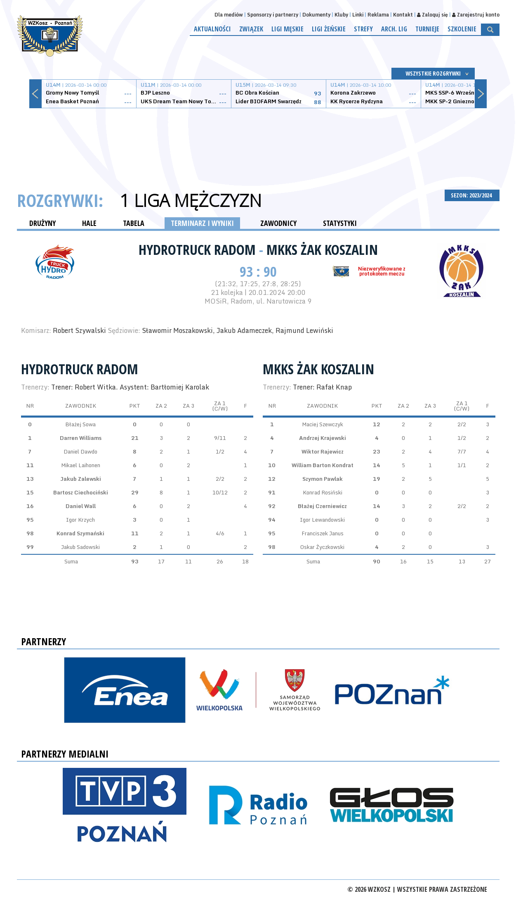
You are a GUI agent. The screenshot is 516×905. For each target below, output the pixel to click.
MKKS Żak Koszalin (322, 249)
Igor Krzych (80, 519)
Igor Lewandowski (322, 519)
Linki (357, 15)
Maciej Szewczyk (322, 424)
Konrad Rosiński (322, 492)
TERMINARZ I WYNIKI (202, 223)
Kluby (341, 15)
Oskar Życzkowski (322, 546)
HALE (89, 223)
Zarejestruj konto (476, 15)
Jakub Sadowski (80, 546)
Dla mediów (228, 15)
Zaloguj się (432, 15)
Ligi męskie (287, 28)
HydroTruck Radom (199, 249)
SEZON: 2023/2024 (472, 195)
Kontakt (403, 15)
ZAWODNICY (278, 223)
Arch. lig (394, 28)
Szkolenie (462, 28)
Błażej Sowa (80, 424)
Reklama (378, 15)
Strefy (363, 28)
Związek (251, 28)
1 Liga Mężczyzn (191, 200)
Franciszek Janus (323, 533)
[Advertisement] (258, 139)
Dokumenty (316, 15)
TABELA (133, 223)
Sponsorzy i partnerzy (272, 15)
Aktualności (212, 28)
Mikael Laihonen (80, 465)
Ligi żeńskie (329, 28)
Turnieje (427, 28)
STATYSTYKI (340, 223)
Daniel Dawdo (80, 451)
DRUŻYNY (42, 223)
